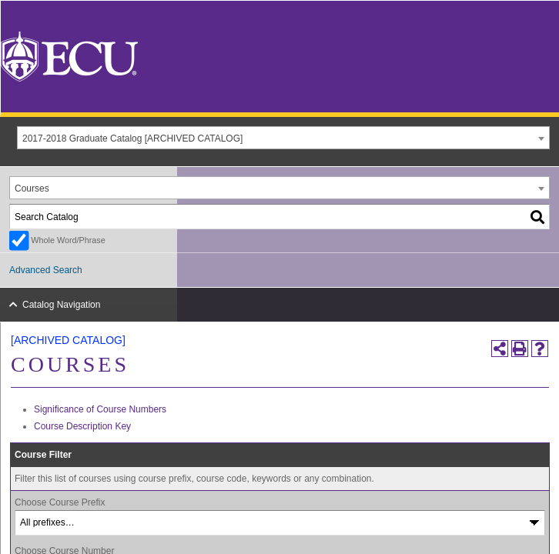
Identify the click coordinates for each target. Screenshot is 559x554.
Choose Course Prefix (60, 502)
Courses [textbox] (32, 188)
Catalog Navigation (61, 304)
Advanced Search (45, 270)
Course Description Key (82, 426)
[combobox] (283, 137)
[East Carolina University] (69, 55)
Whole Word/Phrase (68, 240)
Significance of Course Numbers (100, 409)
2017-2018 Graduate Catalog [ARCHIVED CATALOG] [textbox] (132, 138)
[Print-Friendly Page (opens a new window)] (519, 348)
